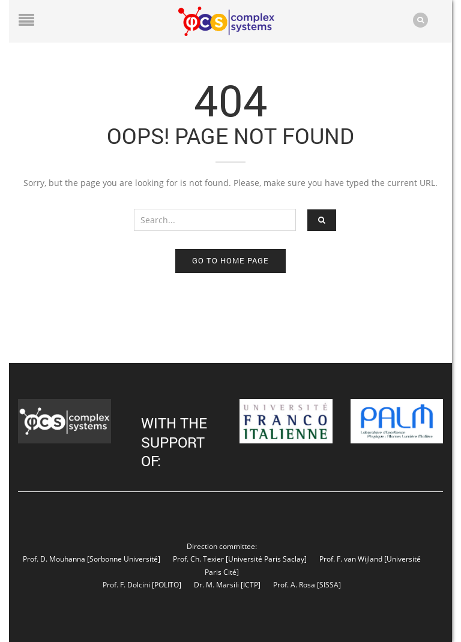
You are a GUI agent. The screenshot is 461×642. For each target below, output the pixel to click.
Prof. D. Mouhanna (54, 558)
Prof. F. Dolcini (126, 584)
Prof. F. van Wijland (350, 558)
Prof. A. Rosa (293, 584)
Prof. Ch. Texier (198, 558)
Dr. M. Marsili (216, 584)
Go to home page (230, 260)
